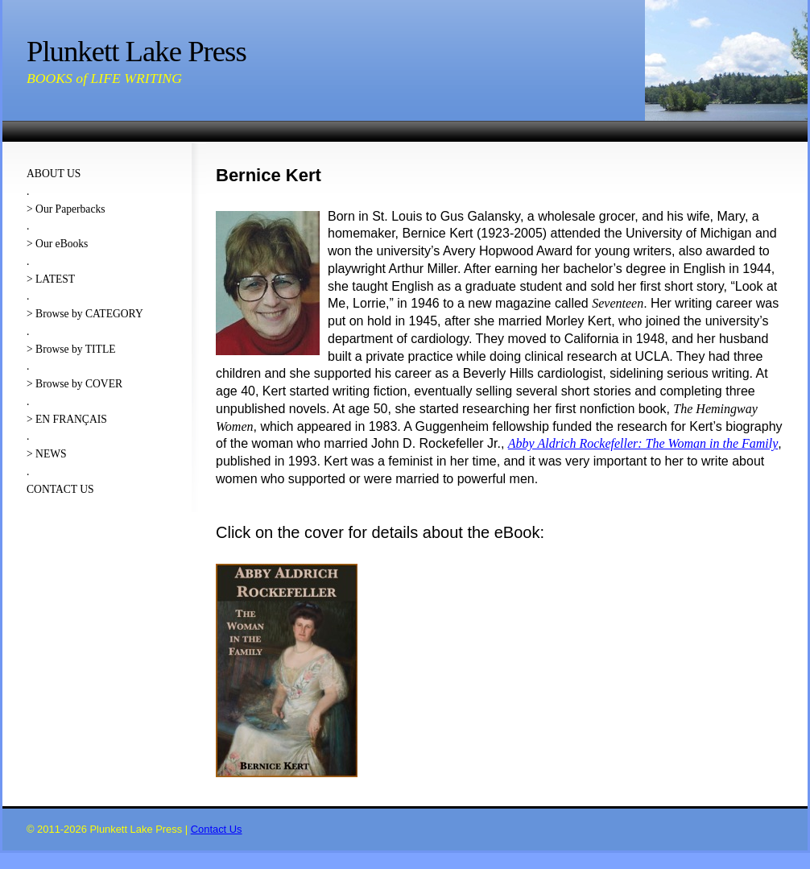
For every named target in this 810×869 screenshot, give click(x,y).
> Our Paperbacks (66, 209)
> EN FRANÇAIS (67, 419)
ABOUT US (54, 174)
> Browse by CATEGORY (85, 314)
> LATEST (51, 279)
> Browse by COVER (74, 384)
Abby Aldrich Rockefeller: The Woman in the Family (643, 443)
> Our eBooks (57, 244)
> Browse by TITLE (71, 349)
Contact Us (216, 829)
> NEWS (47, 454)
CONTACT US (60, 489)
